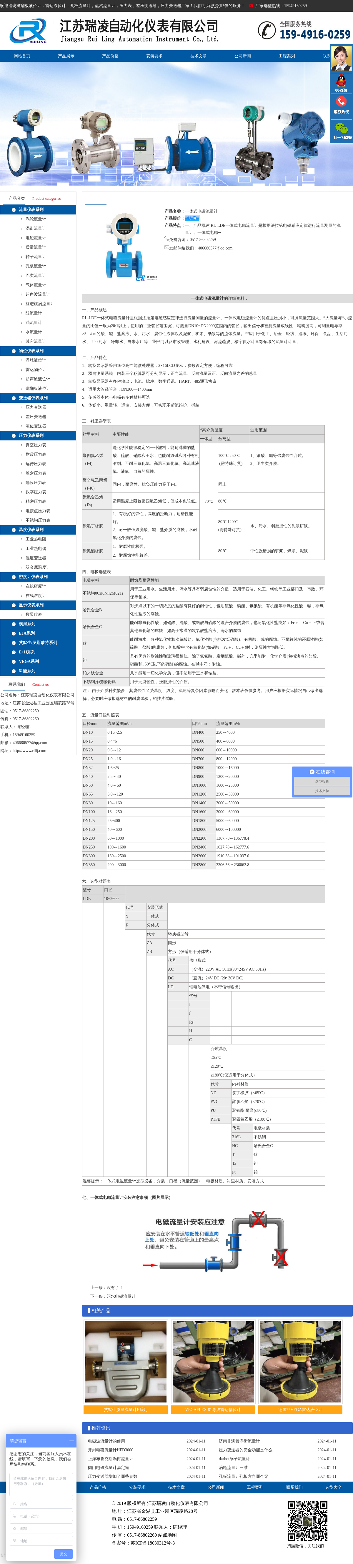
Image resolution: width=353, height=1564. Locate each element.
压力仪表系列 (31, 435)
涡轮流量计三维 (233, 1467)
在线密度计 (36, 586)
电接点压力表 (38, 511)
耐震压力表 (36, 454)
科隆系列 (27, 671)
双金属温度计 (38, 567)
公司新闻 (242, 56)
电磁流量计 (36, 238)
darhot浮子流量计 (234, 1459)
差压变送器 (36, 417)
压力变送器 (36, 407)
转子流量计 (36, 256)
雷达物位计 (36, 369)
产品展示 (66, 56)
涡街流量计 (36, 228)
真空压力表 (36, 445)
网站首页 (22, 56)
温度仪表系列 (31, 530)
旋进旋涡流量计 (40, 304)
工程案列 (287, 56)
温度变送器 (36, 558)
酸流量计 (34, 313)
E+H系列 (27, 652)
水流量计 (34, 332)
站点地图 (167, 1535)
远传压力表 (36, 464)
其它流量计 (36, 341)
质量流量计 (36, 247)
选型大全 (333, 1487)
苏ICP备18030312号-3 (153, 1542)
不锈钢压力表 (38, 520)
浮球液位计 (36, 360)
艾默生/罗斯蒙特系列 (38, 642)
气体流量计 (36, 285)
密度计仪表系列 (33, 577)
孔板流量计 (36, 266)
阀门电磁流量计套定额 (108, 1467)
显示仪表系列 (31, 605)
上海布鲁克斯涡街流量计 (110, 1459)
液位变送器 (36, 426)
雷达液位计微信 (341, 131)
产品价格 (110, 56)
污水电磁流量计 (121, 1296)
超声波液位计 (38, 379)
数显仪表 (34, 614)
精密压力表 (36, 501)
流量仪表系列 (31, 209)
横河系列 (27, 624)
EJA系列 (27, 633)
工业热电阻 (36, 539)
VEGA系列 (29, 661)
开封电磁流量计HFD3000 (110, 1450)
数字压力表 (36, 492)
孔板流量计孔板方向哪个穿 (243, 1476)
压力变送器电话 (341, 106)
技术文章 (198, 56)
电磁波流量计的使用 (106, 1441)
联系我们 (294, 1487)
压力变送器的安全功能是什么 (245, 1450)
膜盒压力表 (36, 473)
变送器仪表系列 (33, 398)
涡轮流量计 (36, 219)
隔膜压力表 (36, 482)
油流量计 (34, 322)
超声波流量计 (38, 294)
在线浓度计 (36, 595)
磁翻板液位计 (38, 388)
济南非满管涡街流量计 (239, 1441)
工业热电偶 (36, 548)
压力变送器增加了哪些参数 (112, 1476)
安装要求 (154, 56)
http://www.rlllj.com (29, 750)
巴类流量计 (36, 275)
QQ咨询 (341, 83)
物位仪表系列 (31, 351)
